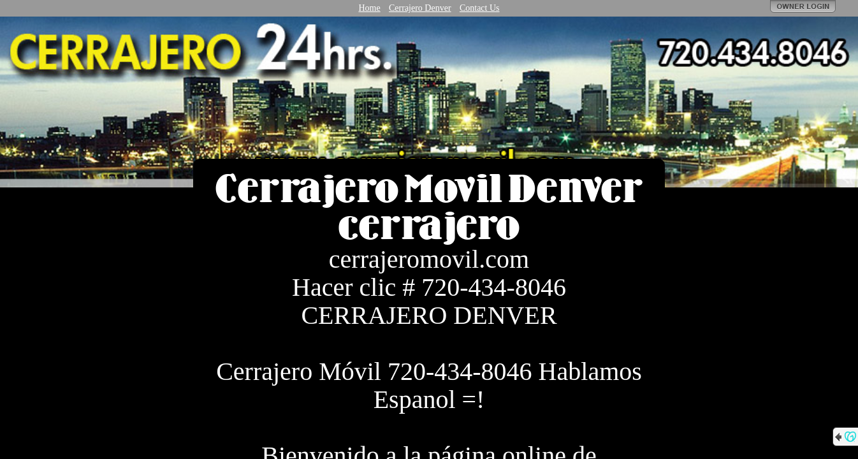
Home (369, 8)
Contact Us (480, 8)
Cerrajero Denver (420, 8)
